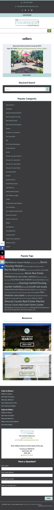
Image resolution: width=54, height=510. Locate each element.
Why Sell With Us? (7, 418)
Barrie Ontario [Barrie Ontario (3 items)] (40, 266)
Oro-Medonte (10, 207)
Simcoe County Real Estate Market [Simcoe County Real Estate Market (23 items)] (24, 301)
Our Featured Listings (8, 406)
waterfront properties (13, 239)
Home (39, 48)
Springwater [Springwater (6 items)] (9, 307)
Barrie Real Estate (11, 120)
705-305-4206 (27, 2)
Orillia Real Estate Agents (14, 203)
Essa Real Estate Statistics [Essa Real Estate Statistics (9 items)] (22, 279)
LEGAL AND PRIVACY (36, 504)
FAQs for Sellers (6, 412)
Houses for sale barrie (13, 160)
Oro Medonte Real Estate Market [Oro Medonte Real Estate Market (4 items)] (35, 295)
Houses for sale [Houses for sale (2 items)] (15, 283)
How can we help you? (9, 485)
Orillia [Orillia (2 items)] (6, 292)
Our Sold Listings (6, 424)
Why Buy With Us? (7, 400)
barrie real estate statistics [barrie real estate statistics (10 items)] (24, 276)
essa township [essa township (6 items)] (38, 280)
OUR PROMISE (27, 15)
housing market (11, 172)
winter (8, 246)
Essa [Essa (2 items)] (41, 277)
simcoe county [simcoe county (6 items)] (37, 298)
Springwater (10, 227)
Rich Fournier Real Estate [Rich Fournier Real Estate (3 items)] (15, 298)
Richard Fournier (11, 215)
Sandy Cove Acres (11, 219)
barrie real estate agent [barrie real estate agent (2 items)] (30, 270)
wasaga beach (10, 235)
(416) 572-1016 (28, 455)
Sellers (44, 48)
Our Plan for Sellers (7, 415)
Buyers (8, 128)
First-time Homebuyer (13, 144)
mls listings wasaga (12, 195)
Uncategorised (10, 231)
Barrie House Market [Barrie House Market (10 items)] (20, 262)
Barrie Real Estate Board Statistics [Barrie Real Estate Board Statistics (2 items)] (17, 273)
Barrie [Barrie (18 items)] (8, 262)
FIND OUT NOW (27, 374)
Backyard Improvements (27, 48)
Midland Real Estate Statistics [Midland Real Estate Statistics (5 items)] (14, 289)
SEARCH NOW (27, 344)
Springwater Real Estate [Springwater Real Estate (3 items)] (20, 307)
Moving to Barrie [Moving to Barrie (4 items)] (30, 289)
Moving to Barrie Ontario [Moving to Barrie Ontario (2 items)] (40, 289)
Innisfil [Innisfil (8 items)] (25, 287)
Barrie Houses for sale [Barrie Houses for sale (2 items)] (35, 262)
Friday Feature (10, 148)
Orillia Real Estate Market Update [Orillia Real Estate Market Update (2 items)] (23, 292)
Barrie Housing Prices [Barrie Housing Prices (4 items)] (29, 266)
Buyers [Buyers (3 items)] (38, 277)
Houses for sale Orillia (13, 168)
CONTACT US (26, 504)
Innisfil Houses (10, 179)
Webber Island (10, 242)
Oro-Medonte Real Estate (14, 211)
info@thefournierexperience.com (27, 6)
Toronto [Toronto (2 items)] (28, 307)
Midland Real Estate (12, 191)
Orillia (8, 199)
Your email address (7, 472)
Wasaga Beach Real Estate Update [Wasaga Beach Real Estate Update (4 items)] (22, 309)
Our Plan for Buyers (7, 397)
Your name (5, 465)
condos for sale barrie (13, 132)
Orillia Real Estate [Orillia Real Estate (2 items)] (12, 292)
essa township (10, 136)
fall (7, 140)
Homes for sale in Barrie (13, 156)
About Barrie (10, 105)
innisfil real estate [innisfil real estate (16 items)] (38, 286)
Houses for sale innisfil (13, 164)
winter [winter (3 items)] (34, 309)
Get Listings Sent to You (9, 403)
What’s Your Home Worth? (10, 421)
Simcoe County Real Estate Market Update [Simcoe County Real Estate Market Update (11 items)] (24, 304)
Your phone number (7, 479)
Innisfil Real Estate (12, 183)
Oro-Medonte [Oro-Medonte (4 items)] (35, 292)
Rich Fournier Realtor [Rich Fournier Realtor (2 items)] (26, 298)
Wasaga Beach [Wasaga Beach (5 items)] (35, 307)
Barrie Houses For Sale (13, 117)
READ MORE (27, 75)
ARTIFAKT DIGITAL (48, 506)
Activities (9, 109)
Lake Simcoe (10, 187)
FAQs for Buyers (6, 394)
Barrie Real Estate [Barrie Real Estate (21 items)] (15, 269)
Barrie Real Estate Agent (13, 124)
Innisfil (8, 176)
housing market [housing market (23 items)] (28, 282)
